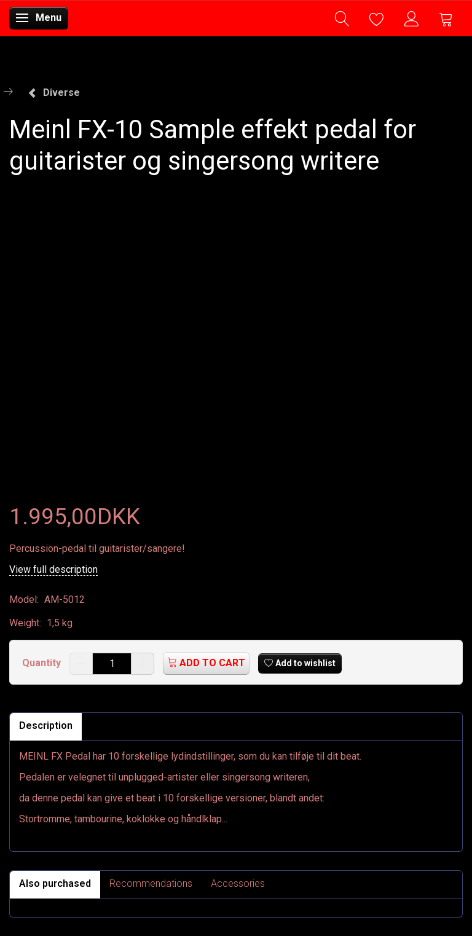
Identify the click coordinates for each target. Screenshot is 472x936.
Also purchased (55, 883)
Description (46, 725)
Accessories (238, 883)
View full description (53, 569)
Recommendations (150, 883)
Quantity (42, 663)
